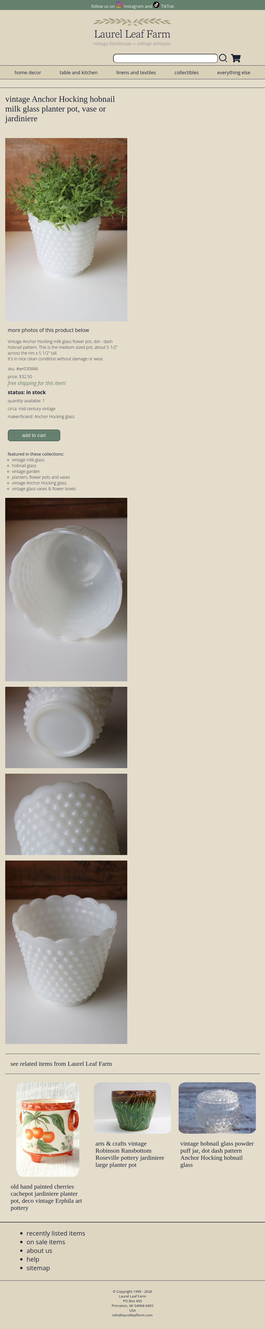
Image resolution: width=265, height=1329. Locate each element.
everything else (233, 72)
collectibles (186, 72)
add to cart (34, 435)
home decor (28, 72)
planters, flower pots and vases (41, 477)
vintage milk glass (28, 460)
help (32, 1259)
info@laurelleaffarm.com (132, 1315)
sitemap (38, 1267)
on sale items (45, 1241)
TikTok (167, 6)
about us (39, 1250)
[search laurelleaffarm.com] (224, 58)
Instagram (133, 6)
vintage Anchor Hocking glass (39, 483)
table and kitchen (79, 72)
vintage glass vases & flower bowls (44, 489)
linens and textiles (136, 72)
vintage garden (26, 471)
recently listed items (55, 1233)
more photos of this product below (48, 330)
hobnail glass (24, 465)
